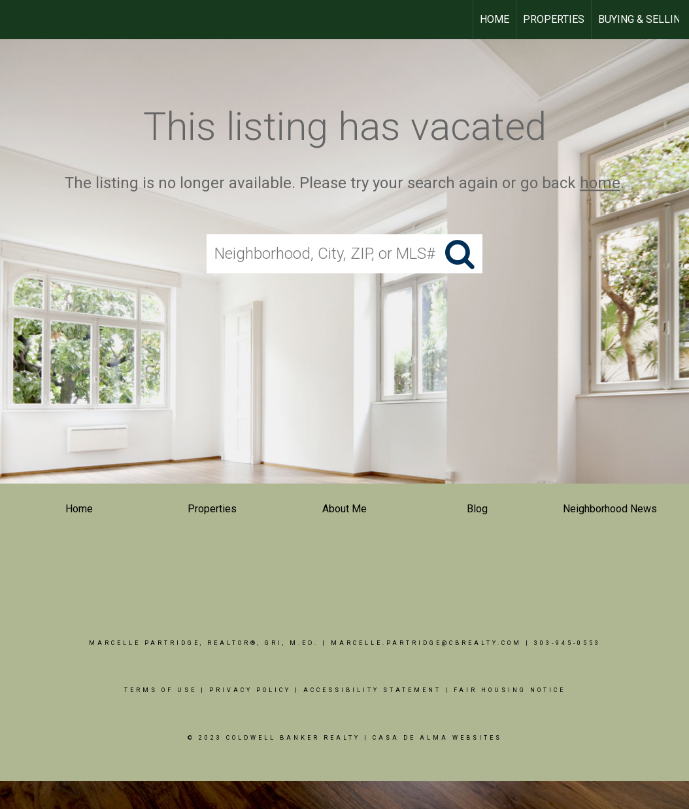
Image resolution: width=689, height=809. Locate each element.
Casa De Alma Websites (437, 738)
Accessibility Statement (372, 690)
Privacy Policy (250, 690)
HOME (494, 19)
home (600, 183)
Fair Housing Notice (509, 690)
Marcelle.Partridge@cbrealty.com (426, 643)
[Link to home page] (17, 19)
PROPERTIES (553, 19)
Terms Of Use (160, 690)
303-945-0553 (567, 643)
